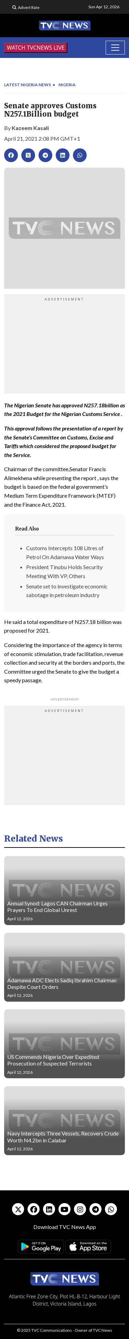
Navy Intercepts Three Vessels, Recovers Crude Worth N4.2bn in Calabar (63, 1136)
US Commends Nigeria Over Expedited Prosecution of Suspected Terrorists (53, 1060)
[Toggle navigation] (115, 47)
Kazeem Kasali (30, 128)
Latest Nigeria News (27, 84)
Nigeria (67, 84)
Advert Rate (29, 7)
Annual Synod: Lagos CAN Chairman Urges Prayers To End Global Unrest (57, 906)
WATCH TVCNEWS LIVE (36, 47)
